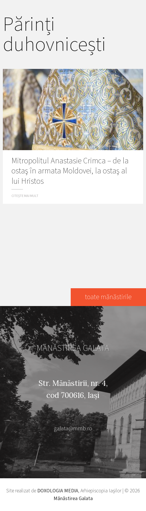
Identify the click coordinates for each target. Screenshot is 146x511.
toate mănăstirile (108, 297)
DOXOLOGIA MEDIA (57, 490)
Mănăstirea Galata (73, 498)
